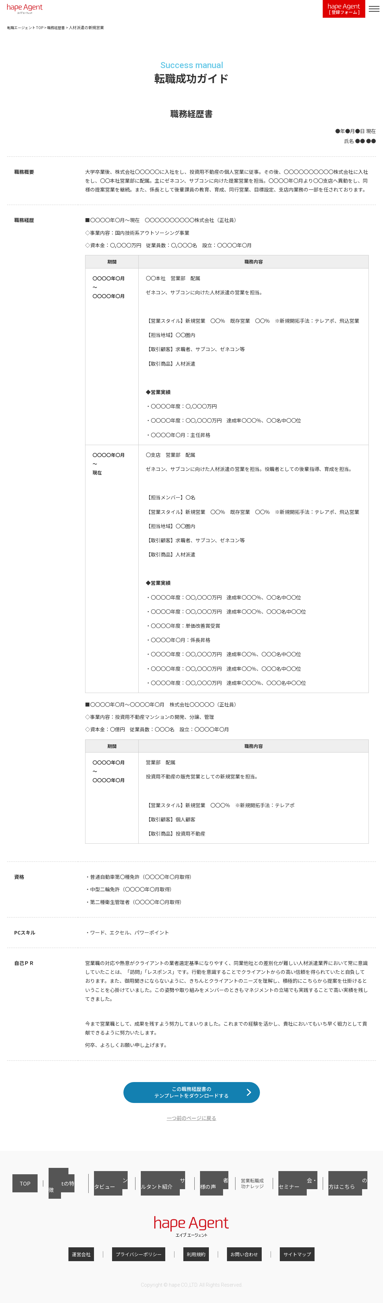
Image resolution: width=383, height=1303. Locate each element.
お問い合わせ (237, 1256)
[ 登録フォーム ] (344, 9)
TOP (16, 1190)
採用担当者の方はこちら (347, 1190)
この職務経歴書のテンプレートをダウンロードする (191, 1098)
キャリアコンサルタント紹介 (148, 1190)
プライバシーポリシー (146, 1256)
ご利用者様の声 (200, 1190)
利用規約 (196, 1256)
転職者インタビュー (92, 1190)
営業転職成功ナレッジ (243, 1190)
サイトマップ (283, 1256)
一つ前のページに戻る (191, 1128)
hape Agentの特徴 (46, 1190)
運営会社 (95, 1256)
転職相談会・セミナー (294, 1190)
